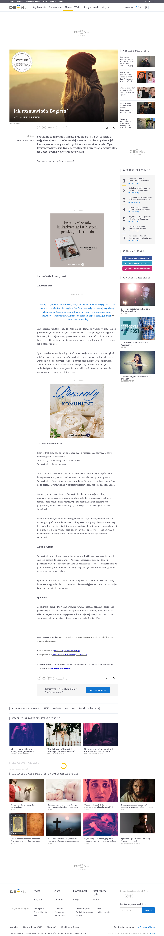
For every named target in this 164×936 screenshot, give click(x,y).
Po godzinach (91, 7)
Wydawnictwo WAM (32, 927)
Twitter (150, 1)
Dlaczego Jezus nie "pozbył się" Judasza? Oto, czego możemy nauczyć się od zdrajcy (136, 807)
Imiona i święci (60, 915)
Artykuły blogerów (40, 912)
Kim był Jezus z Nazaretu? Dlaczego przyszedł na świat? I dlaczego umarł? (61, 751)
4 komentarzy (134, 183)
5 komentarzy (134, 193)
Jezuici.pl (13, 927)
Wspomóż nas (98, 690)
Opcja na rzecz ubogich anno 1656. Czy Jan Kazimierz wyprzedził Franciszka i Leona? (140, 220)
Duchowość (59, 909)
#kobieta (57, 708)
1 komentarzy (134, 221)
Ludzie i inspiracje (128, 381)
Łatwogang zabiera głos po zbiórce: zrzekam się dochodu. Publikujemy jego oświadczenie (127, 62)
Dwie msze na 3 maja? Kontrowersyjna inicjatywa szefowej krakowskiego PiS (140, 238)
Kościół (124, 313)
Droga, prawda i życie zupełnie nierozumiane (23, 806)
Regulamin (20, 933)
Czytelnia (58, 899)
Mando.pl (51, 927)
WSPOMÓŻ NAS (146, 927)
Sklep (61, 1)
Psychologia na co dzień (84, 912)
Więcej (105, 7)
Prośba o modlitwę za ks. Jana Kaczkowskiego (135, 310)
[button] (145, 7)
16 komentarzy (134, 202)
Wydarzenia (39, 7)
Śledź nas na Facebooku (137, 258)
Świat (37, 891)
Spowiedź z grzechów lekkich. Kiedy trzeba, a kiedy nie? (135, 840)
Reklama (60, 933)
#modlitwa (70, 708)
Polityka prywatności (33, 933)
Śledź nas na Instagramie (137, 268)
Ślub (35, 915)
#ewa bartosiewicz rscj (89, 708)
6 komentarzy (134, 231)
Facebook (145, 1)
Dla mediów (52, 933)
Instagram (153, 1)
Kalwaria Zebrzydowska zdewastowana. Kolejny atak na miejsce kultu (126, 123)
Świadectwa (59, 912)
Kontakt (43, 933)
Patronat (83, 933)
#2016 (46, 708)
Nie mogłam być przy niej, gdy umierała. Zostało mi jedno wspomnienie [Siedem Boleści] (99, 751)
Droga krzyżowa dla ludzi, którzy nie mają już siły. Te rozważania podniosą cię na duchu (63, 841)
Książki (123, 347)
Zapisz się (148, 910)
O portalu (12, 933)
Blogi (45, 1)
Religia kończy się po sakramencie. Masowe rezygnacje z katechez (138, 228)
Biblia (11, 1)
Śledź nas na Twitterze (136, 263)
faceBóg (53, 1)
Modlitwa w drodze (33, 1)
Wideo (77, 7)
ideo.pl (152, 933)
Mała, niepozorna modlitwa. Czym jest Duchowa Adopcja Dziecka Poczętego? (63, 806)
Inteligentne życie (99, 893)
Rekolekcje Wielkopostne (30, 117)
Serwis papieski (39, 909)
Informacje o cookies (72, 933)
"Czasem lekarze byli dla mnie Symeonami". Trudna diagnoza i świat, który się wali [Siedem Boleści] (99, 807)
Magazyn (20, 1)
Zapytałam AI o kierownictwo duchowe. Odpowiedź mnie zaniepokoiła (126, 107)
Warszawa (129, 7)
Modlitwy (79, 915)
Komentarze (55, 7)
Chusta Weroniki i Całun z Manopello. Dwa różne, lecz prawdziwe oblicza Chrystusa (26, 841)
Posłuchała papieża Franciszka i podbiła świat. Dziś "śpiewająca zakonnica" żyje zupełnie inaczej (127, 77)
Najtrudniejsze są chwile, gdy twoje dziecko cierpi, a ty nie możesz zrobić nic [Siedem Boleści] (99, 841)
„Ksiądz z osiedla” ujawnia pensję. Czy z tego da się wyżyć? (127, 91)
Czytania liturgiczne (83, 909)
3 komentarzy (134, 212)
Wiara (68, 7)
